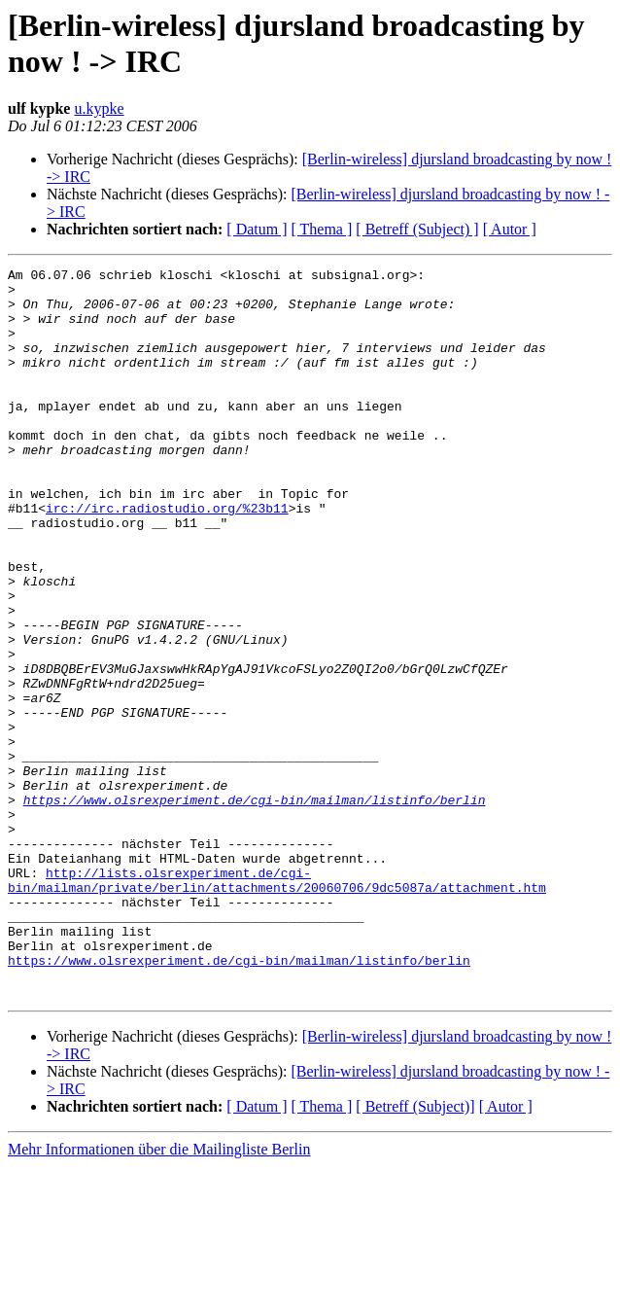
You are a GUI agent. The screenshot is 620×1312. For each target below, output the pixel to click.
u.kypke (98, 108)
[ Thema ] (322, 229)
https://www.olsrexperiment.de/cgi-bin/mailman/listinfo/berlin (254, 907)
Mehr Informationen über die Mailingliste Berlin (159, 1295)
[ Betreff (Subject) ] (417, 229)
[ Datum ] (256, 229)
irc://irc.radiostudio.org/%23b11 (167, 557)
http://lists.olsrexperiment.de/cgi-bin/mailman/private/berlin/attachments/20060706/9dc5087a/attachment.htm (277, 1003)
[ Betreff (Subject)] (415, 1252)
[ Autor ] (509, 229)
